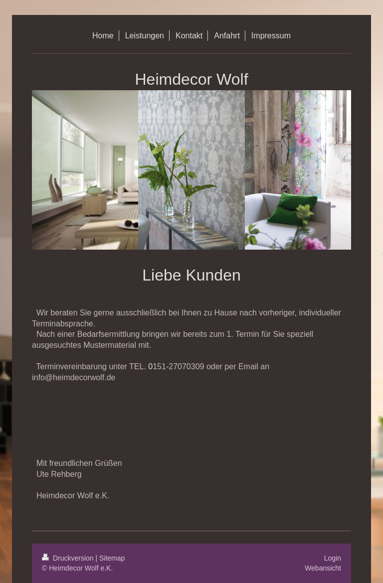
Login (332, 558)
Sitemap (112, 558)
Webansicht (323, 568)
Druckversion (68, 558)
